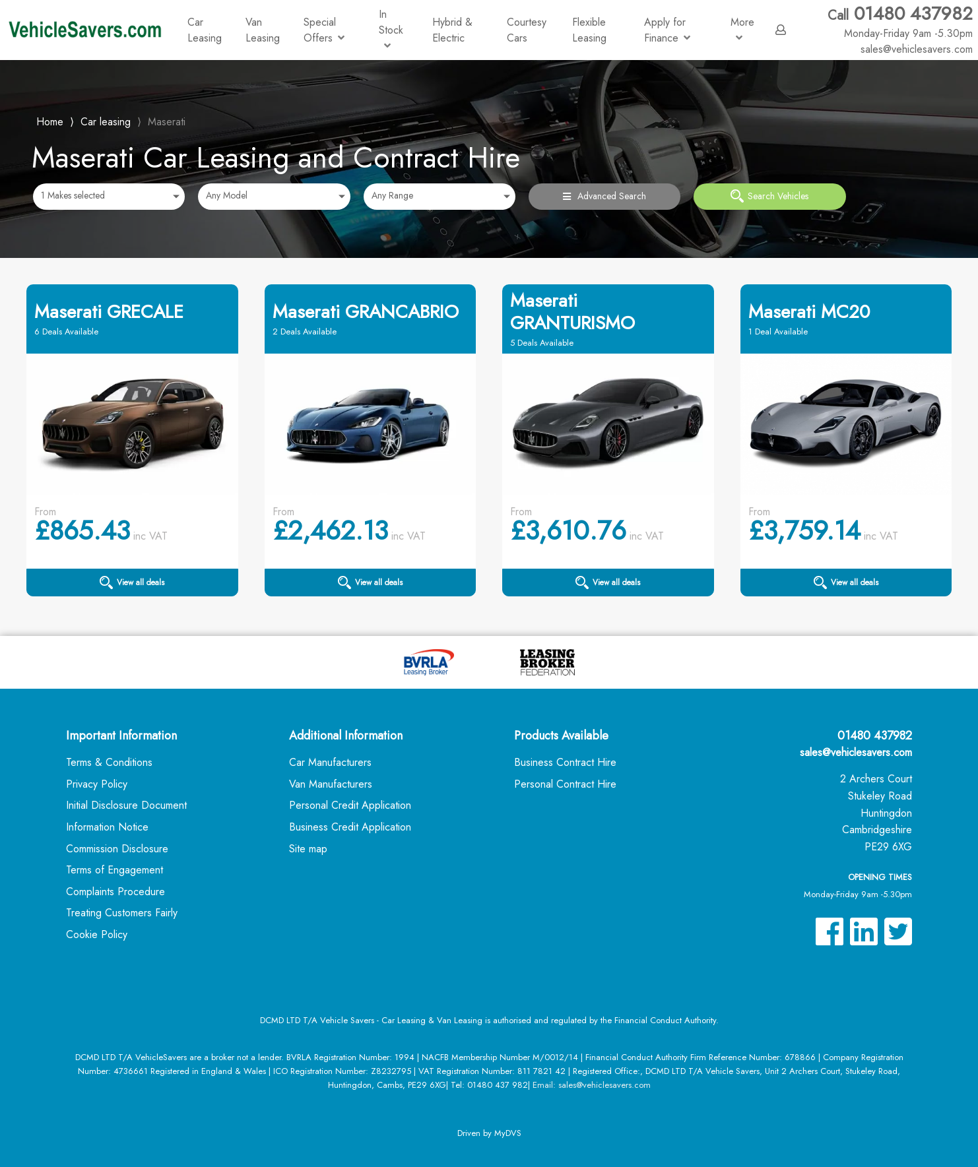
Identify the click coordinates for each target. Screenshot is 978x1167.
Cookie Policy (96, 934)
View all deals (132, 582)
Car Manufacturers (330, 762)
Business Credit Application (350, 827)
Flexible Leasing (589, 30)
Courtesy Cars (526, 30)
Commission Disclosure (117, 848)
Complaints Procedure (115, 891)
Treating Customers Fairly (122, 912)
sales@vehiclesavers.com (856, 752)
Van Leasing (262, 30)
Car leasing (106, 121)
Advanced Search (604, 196)
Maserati (166, 121)
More (742, 29)
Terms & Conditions (109, 762)
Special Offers (324, 30)
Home (49, 120)
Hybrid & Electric (452, 30)
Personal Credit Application (350, 805)
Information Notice (107, 827)
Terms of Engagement (114, 869)
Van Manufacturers (330, 784)
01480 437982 (900, 22)
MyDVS (507, 1133)
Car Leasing (204, 30)
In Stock (391, 29)
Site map (308, 848)
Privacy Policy (96, 784)
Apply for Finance (667, 30)
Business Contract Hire (565, 762)
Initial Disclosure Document (126, 805)
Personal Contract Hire (565, 784)
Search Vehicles (769, 196)
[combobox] (109, 196)
